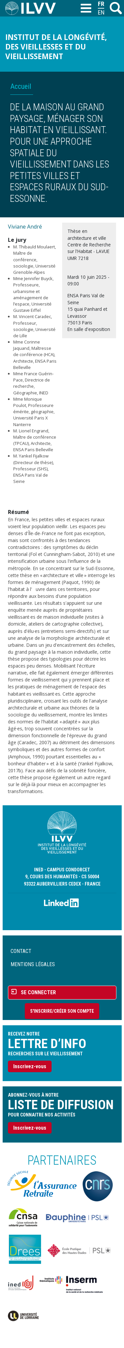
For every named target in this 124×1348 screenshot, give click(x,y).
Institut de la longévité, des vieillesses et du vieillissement (56, 46)
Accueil (20, 86)
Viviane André (25, 226)
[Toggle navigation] (85, 8)
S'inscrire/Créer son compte (62, 1011)
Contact (21, 951)
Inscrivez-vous (29, 1066)
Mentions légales (33, 964)
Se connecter (38, 992)
